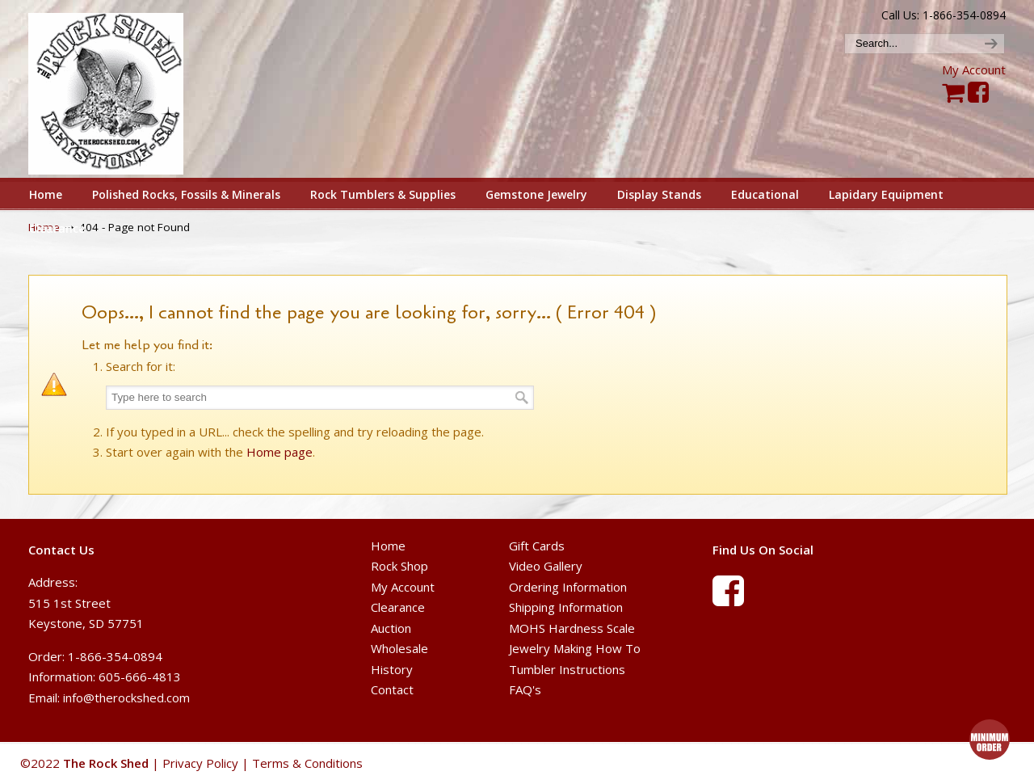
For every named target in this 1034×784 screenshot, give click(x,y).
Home (388, 545)
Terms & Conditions (307, 763)
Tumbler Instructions (567, 669)
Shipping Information (566, 607)
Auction (391, 628)
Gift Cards (537, 545)
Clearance (398, 607)
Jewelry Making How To (575, 648)
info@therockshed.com (126, 697)
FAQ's (525, 689)
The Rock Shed (124, 90)
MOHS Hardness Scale (572, 628)
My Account (974, 69)
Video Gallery (545, 566)
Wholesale (399, 648)
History (392, 669)
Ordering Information (568, 587)
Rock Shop (399, 566)
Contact (392, 689)
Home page (279, 452)
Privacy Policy (200, 763)
